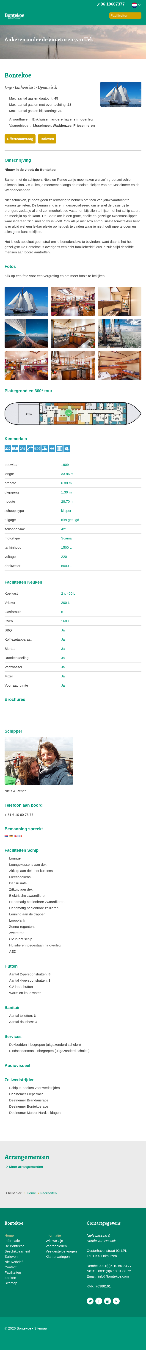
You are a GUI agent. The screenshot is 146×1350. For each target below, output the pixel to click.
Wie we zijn (54, 1241)
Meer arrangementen (24, 1166)
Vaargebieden (56, 1246)
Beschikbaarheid (17, 1251)
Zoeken (10, 1278)
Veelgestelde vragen (61, 1251)
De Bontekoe (15, 1246)
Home (9, 1235)
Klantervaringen (58, 1256)
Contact (11, 1267)
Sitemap (11, 1283)
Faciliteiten (13, 1272)
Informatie (12, 1241)
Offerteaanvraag (20, 139)
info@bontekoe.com (113, 1276)
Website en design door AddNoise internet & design (65, 1328)
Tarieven (47, 139)
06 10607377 (110, 4)
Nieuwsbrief (13, 1262)
